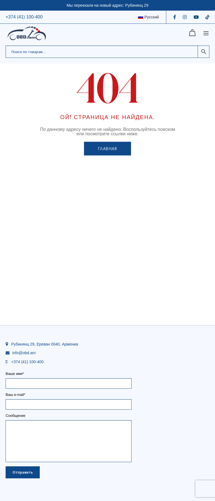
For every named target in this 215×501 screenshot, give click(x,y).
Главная (107, 148)
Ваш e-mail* (69, 400)
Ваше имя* (69, 379)
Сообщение (69, 417)
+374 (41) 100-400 (24, 17)
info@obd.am (24, 353)
